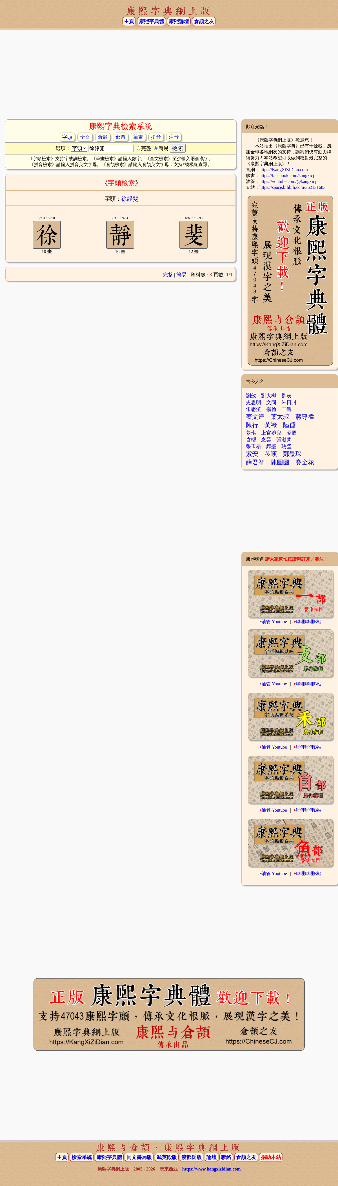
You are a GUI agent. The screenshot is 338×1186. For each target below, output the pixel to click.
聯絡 (226, 1157)
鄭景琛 (292, 453)
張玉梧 (253, 446)
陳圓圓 (280, 462)
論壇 (211, 1157)
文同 (271, 402)
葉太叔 (280, 416)
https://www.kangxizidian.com (211, 1169)
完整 (168, 275)
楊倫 (271, 409)
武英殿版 (167, 1157)
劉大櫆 (268, 396)
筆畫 (138, 137)
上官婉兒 (271, 433)
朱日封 (289, 402)
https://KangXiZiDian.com (283, 169)
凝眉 (291, 433)
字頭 (67, 137)
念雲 (266, 439)
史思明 (253, 402)
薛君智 (255, 462)
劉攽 (251, 396)
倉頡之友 (204, 21)
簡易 (181, 275)
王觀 (286, 409)
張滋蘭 (284, 439)
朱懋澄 (253, 409)
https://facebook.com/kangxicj (286, 175)
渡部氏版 (191, 1157)
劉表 (286, 396)
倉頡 (103, 137)
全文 (85, 137)
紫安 (252, 453)
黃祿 (270, 425)
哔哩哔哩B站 (309, 621)
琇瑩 (286, 446)
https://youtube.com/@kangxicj (287, 181)
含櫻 (251, 439)
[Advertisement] (169, 74)
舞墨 (271, 446)
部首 (120, 137)
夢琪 (251, 433)
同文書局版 (139, 1157)
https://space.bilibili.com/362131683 (292, 187)
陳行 (252, 425)
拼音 (156, 137)
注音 (174, 137)
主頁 (129, 21)
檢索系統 (82, 1157)
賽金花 (304, 462)
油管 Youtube (274, 621)
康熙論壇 (179, 21)
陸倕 (289, 425)
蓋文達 (255, 416)
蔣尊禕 (304, 416)
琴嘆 (270, 453)
